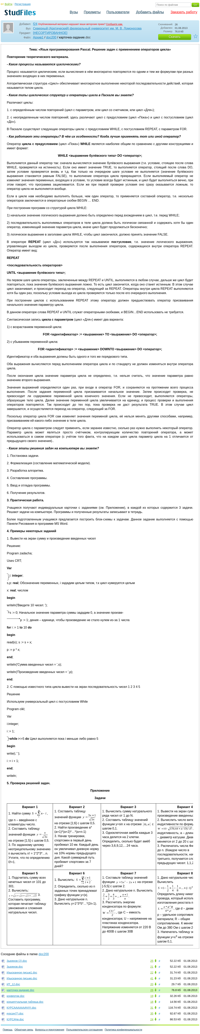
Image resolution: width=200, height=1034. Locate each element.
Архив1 (38, 37)
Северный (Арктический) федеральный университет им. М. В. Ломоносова (87, 28)
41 (151, 978)
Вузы (74, 12)
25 (151, 960)
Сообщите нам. (114, 24)
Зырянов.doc (15, 966)
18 (151, 1001)
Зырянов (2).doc (17, 960)
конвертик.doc (15, 996)
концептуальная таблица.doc (25, 1001)
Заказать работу (184, 12)
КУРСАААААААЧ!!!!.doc (21, 1007)
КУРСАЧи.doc (15, 1019)
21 (151, 966)
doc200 (51, 37)
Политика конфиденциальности (123, 1029)
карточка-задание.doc (20, 990)
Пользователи (117, 12)
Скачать (174, 36)
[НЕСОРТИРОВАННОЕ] (50, 33)
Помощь (7, 1029)
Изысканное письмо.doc (22, 978)
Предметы (92, 12)
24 (151, 1019)
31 (151, 1007)
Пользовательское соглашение (84, 1029)
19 (151, 996)
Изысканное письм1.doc (22, 972)
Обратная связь (23, 1029)
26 (151, 990)
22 (151, 972)
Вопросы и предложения (49, 1029)
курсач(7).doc (15, 1013)
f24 (35, 24)
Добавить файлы (150, 12)
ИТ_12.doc (13, 984)
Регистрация (23, 4)
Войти (8, 4)
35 (151, 1013)
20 (151, 984)
